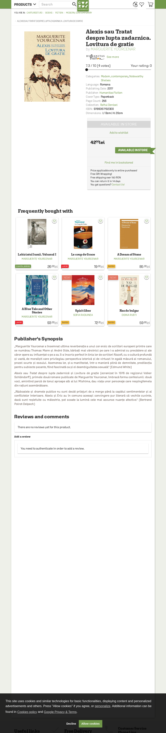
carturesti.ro (34, 12)
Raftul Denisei (109, 104)
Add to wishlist (119, 132)
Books (48, 12)
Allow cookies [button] (90, 723)
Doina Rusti (129, 314)
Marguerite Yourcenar (113, 49)
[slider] (119, 69)
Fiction (59, 12)
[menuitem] (134, 4)
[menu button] (25, 4)
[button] (58, 4)
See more (102, 57)
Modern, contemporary (79, 12)
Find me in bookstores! (119, 162)
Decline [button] (71, 723)
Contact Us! (118, 184)
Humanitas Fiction (110, 92)
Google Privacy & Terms (60, 712)
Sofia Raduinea (83, 314)
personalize (103, 706)
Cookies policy (27, 712)
